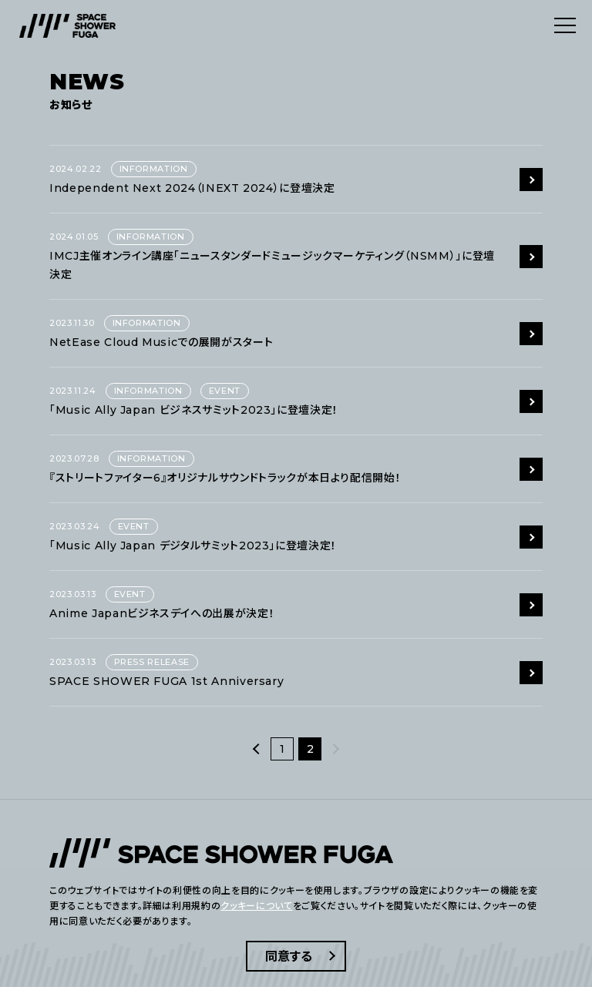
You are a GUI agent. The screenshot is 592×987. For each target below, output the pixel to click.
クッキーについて (256, 905)
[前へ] (256, 748)
